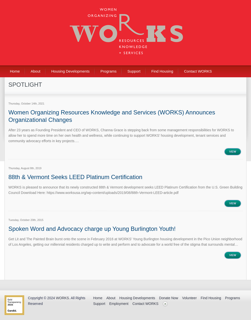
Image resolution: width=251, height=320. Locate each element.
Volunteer (189, 298)
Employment (119, 304)
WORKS (62, 298)
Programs (108, 71)
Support (133, 71)
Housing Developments (70, 71)
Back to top (165, 304)
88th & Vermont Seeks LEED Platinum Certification (75, 177)
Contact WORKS (198, 71)
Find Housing (162, 71)
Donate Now (168, 298)
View (232, 151)
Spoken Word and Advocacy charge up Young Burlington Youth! (92, 228)
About (35, 71)
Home (15, 71)
